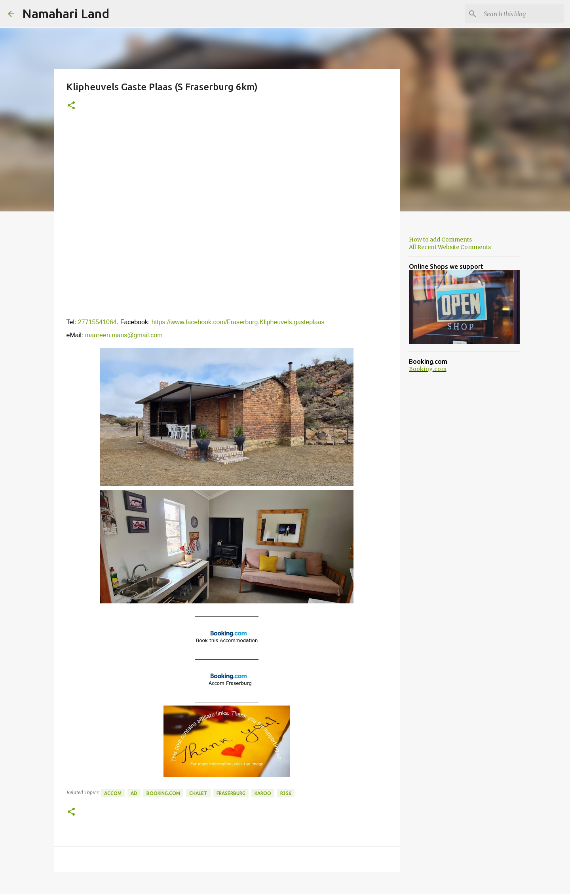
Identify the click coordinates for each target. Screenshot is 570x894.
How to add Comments (440, 239)
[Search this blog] (522, 13)
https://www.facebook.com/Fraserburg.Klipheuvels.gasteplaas (238, 322)
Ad (134, 793)
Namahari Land (65, 13)
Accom (113, 793)
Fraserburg (231, 793)
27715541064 (97, 322)
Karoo (263, 793)
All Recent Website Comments (450, 247)
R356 (285, 793)
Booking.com (163, 793)
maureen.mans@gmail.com (124, 335)
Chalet (198, 793)
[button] (71, 106)
